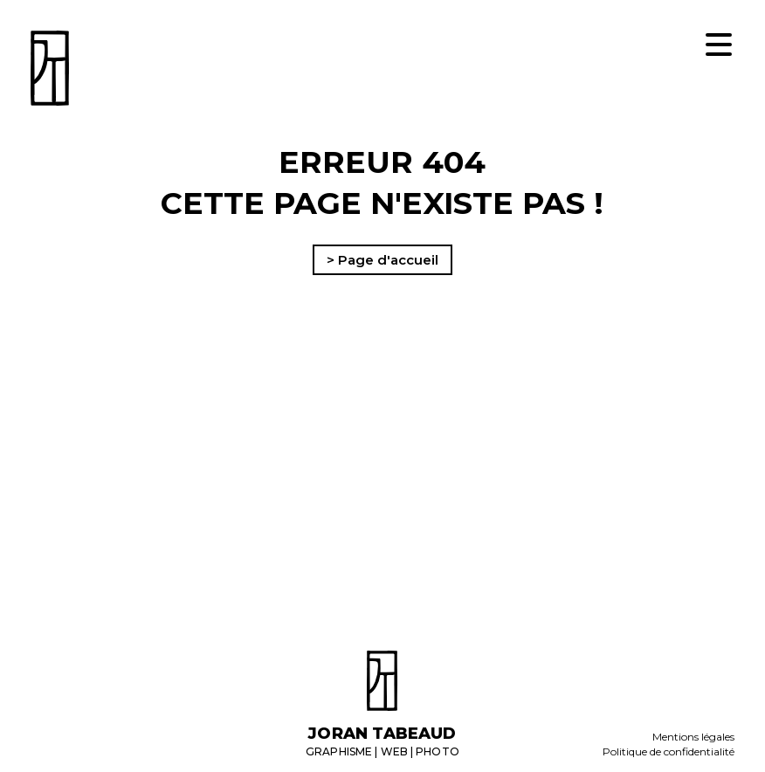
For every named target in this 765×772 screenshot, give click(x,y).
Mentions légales (693, 736)
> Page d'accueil (382, 260)
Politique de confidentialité (668, 751)
